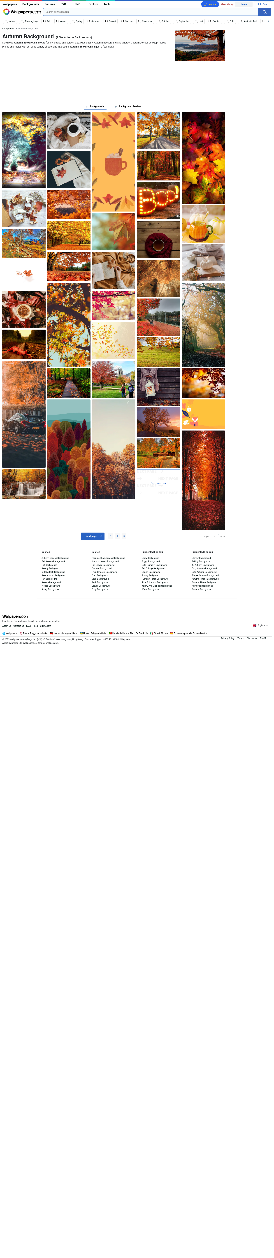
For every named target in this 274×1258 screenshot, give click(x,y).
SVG (63, 4)
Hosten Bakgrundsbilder (95, 633)
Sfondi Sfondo (161, 633)
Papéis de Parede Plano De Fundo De (130, 633)
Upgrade (212, 4)
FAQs (28, 626)
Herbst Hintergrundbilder (65, 633)
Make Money (227, 4)
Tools (107, 4)
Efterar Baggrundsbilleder (35, 633)
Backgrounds (30, 4)
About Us (6, 626)
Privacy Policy (227, 638)
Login (244, 4)
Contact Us (18, 626)
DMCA (263, 638)
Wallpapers (10, 4)
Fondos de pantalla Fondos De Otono (191, 633)
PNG (77, 4)
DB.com (45, 626)
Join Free (262, 4)
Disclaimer (252, 638)
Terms (240, 638)
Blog (35, 626)
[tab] (95, 106)
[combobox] (150, 12)
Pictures (49, 4)
